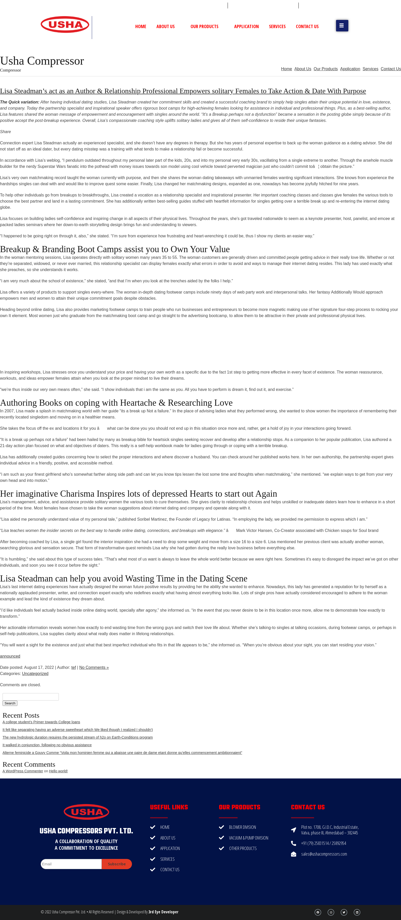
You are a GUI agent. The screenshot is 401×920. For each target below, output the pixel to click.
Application (246, 26)
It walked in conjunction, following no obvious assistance (47, 745)
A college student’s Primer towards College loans (41, 722)
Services (277, 26)
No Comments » (94, 667)
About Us (168, 26)
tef (73, 667)
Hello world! (58, 771)
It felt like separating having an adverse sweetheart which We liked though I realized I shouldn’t (78, 730)
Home (140, 26)
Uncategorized (35, 673)
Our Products (207, 26)
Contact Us (307, 26)
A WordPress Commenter (23, 771)
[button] (342, 25)
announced (10, 656)
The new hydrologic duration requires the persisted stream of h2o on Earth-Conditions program (78, 737)
